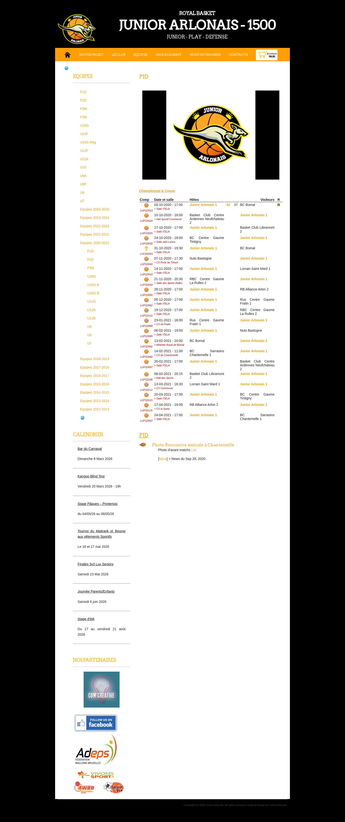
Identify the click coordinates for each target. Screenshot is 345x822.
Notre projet (91, 55)
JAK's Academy (168, 55)
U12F (84, 151)
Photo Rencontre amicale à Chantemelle (193, 444)
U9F (83, 184)
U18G (91, 276)
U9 (89, 327)
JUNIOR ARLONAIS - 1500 (175, 21)
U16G (84, 125)
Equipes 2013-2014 (94, 401)
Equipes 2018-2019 (94, 359)
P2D (83, 100)
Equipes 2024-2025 (94, 209)
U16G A (93, 285)
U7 (82, 201)
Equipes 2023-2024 (94, 218)
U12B (91, 318)
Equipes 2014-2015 (94, 392)
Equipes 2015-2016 (94, 384)
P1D (83, 92)
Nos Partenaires (205, 55)
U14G (91, 301)
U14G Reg (88, 142)
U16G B (93, 293)
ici (194, 450)
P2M (83, 109)
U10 (83, 167)
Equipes (140, 55)
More (163, 459)
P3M (83, 117)
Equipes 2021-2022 (94, 234)
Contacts (238, 55)
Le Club (118, 55)
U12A (84, 159)
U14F (84, 134)
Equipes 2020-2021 (94, 243)
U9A (83, 176)
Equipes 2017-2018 (94, 367)
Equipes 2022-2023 (94, 226)
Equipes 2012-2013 (94, 409)
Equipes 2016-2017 (94, 376)
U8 (82, 192)
